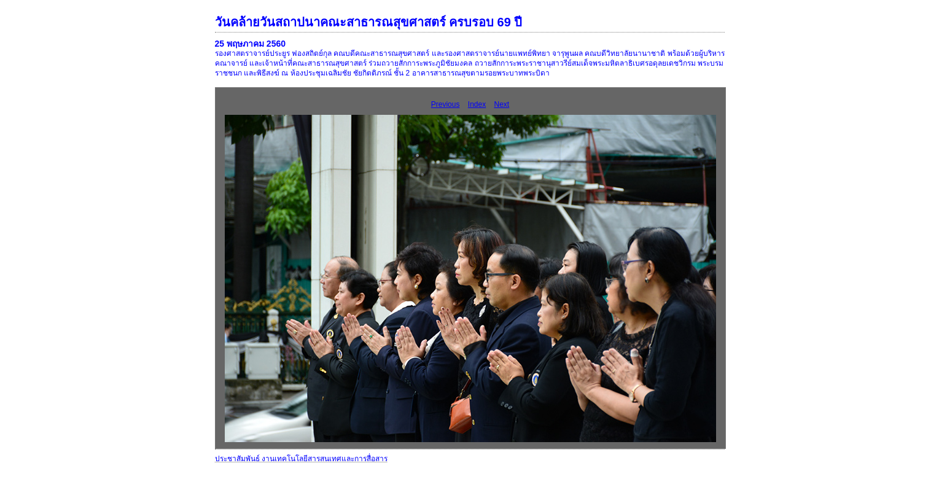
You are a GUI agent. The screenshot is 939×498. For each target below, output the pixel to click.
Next (502, 104)
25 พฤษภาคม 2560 (250, 44)
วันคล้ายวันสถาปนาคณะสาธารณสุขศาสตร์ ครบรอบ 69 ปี (369, 22)
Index (477, 104)
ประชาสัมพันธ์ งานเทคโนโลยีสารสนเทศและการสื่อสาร (301, 458)
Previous (445, 104)
